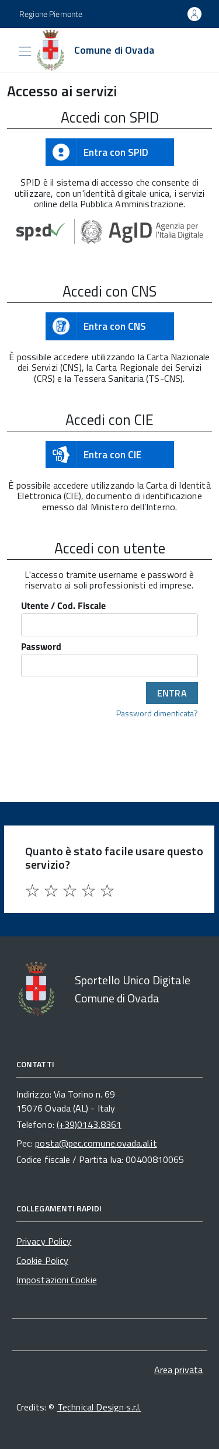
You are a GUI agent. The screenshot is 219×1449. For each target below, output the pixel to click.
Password (41, 647)
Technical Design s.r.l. (99, 1407)
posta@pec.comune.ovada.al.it (96, 1143)
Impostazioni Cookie (56, 1280)
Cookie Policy (42, 1260)
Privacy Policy (43, 1241)
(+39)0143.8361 (89, 1124)
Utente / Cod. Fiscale (63, 606)
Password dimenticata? (157, 712)
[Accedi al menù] (9, 49)
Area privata (178, 1370)
